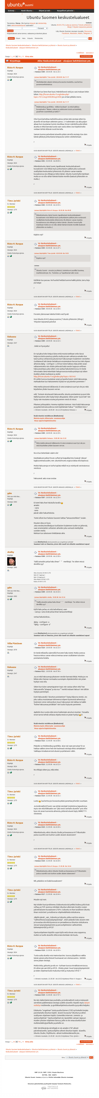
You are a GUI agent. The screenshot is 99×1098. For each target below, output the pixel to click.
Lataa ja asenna (71, 25)
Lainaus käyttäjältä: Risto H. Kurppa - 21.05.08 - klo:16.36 (52, 866)
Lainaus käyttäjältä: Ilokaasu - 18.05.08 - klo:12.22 (50, 438)
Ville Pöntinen (14, 643)
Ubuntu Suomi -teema (33, 1077)
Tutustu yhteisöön (84, 25)
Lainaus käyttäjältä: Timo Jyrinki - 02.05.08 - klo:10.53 (51, 253)
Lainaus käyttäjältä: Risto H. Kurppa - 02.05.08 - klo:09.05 (52, 210)
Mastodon (73, 33)
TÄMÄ (78, 150)
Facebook (65, 33)
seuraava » (90, 53)
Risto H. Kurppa (15, 67)
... (12, 56)
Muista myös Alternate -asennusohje (49, 418)
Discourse (88, 31)
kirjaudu (32, 23)
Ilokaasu (11, 336)
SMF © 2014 (47, 1072)
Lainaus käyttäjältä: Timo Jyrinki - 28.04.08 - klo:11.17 (51, 77)
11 (23, 56)
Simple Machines (58, 1072)
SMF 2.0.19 (38, 1072)
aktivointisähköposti (18, 25)
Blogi (69, 27)
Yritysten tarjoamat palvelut (82, 27)
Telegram (86, 33)
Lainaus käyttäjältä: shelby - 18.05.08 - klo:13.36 (49, 597)
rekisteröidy (42, 23)
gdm (9, 493)
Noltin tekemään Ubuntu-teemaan (61, 1077)
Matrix (80, 33)
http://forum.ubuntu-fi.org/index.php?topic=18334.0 (55, 376)
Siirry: (63, 1057)
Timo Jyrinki (13, 200)
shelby (10, 552)
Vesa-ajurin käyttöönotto (45, 421)
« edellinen (80, 53)
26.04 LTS (60, 25)
